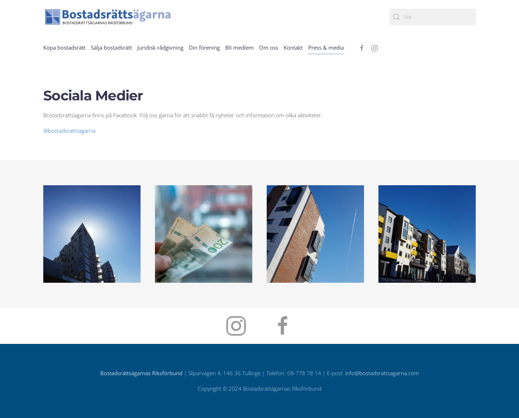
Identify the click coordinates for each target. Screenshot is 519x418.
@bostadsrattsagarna (69, 130)
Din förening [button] (204, 47)
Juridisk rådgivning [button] (160, 47)
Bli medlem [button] (239, 47)
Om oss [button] (268, 47)
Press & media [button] (326, 47)
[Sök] (432, 17)
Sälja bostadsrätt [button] (111, 47)
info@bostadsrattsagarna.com (382, 373)
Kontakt (293, 47)
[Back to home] (108, 16)
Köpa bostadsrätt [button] (64, 47)
